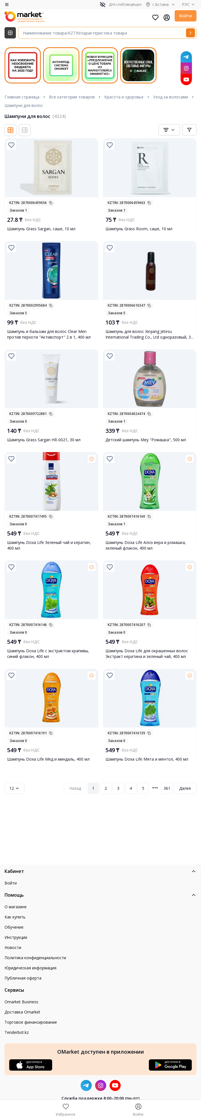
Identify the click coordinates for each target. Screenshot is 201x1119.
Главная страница (22, 97)
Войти (185, 15)
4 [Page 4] (131, 788)
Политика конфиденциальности (35, 957)
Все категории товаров (72, 97)
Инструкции (16, 937)
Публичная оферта (23, 978)
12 (14, 788)
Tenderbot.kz (17, 1032)
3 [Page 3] (118, 788)
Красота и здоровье (123, 97)
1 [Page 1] (93, 788)
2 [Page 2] (106, 788)
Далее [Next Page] (185, 788)
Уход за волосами (170, 97)
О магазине (16, 906)
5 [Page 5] (143, 788)
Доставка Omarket (22, 1012)
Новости (13, 947)
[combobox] (169, 129)
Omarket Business (21, 1001)
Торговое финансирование (31, 1022)
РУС (189, 4)
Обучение (14, 927)
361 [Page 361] (167, 788)
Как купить (15, 917)
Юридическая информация (30, 967)
